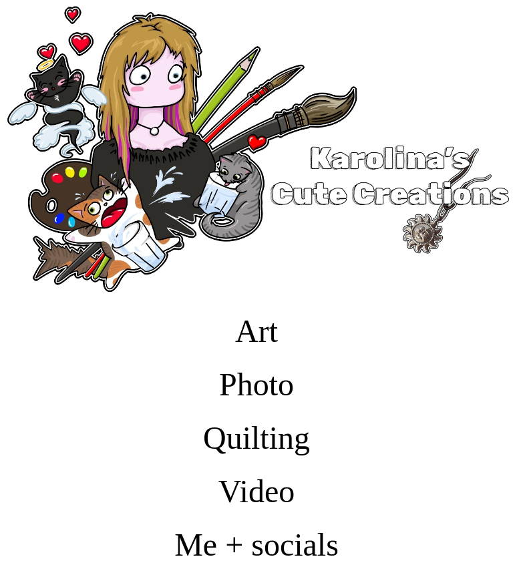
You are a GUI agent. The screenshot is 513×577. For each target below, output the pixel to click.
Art (256, 331)
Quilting (256, 437)
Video (256, 491)
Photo (256, 384)
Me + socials (256, 544)
